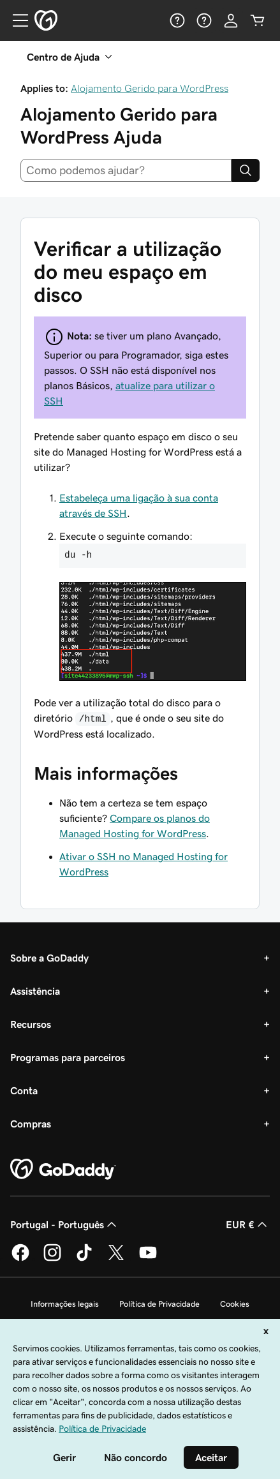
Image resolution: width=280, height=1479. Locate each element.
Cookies (234, 1304)
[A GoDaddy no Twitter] (116, 1259)
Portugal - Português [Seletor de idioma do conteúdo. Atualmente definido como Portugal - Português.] (64, 1224)
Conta (24, 1090)
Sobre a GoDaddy (49, 958)
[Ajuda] (177, 20)
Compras (30, 1124)
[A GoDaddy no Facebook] (20, 1259)
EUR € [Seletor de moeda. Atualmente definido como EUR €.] (248, 1224)
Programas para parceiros (67, 1057)
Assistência (35, 991)
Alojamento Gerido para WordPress (149, 88)
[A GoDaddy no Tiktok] (84, 1259)
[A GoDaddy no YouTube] (148, 1259)
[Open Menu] (15, 20)
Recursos (30, 1024)
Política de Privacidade (159, 1304)
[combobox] (126, 170)
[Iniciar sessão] (231, 20)
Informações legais (65, 1304)
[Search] (246, 170)
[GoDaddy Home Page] (63, 1169)
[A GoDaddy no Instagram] (52, 1259)
